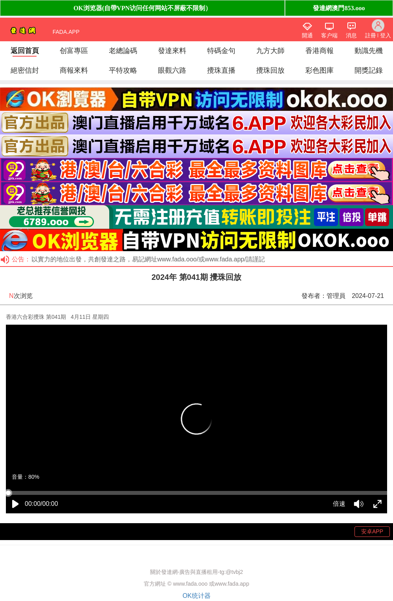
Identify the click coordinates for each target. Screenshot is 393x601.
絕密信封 (25, 70)
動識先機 (368, 51)
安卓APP (372, 531)
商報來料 (74, 70)
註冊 (370, 35)
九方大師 (270, 51)
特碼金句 (221, 51)
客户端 (329, 35)
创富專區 (74, 51)
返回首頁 (25, 51)
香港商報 (319, 51)
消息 (351, 35)
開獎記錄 (368, 70)
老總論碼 (123, 51)
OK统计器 (196, 595)
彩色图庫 (319, 70)
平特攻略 (123, 70)
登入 (385, 35)
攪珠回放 (270, 70)
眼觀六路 (172, 70)
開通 (307, 35)
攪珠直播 (221, 70)
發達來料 (172, 51)
